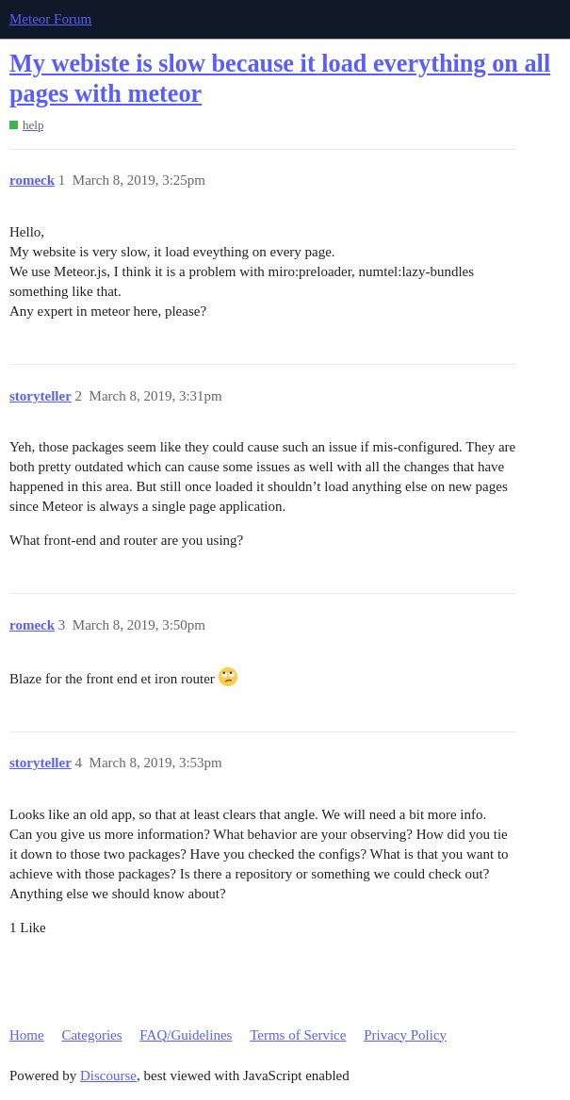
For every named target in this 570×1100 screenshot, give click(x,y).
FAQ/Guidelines (185, 1035)
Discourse (108, 1075)
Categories (91, 1035)
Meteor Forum (50, 18)
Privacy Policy (405, 1035)
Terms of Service (298, 1035)
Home (26, 1035)
